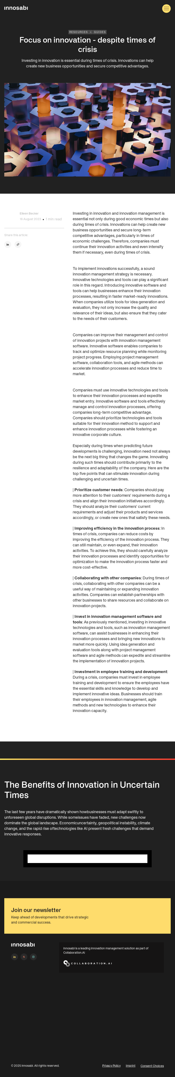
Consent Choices (152, 1070)
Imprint (130, 1070)
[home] (16, 9)
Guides (100, 32)
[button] (166, 8)
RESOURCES (78, 32)
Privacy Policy (111, 1070)
